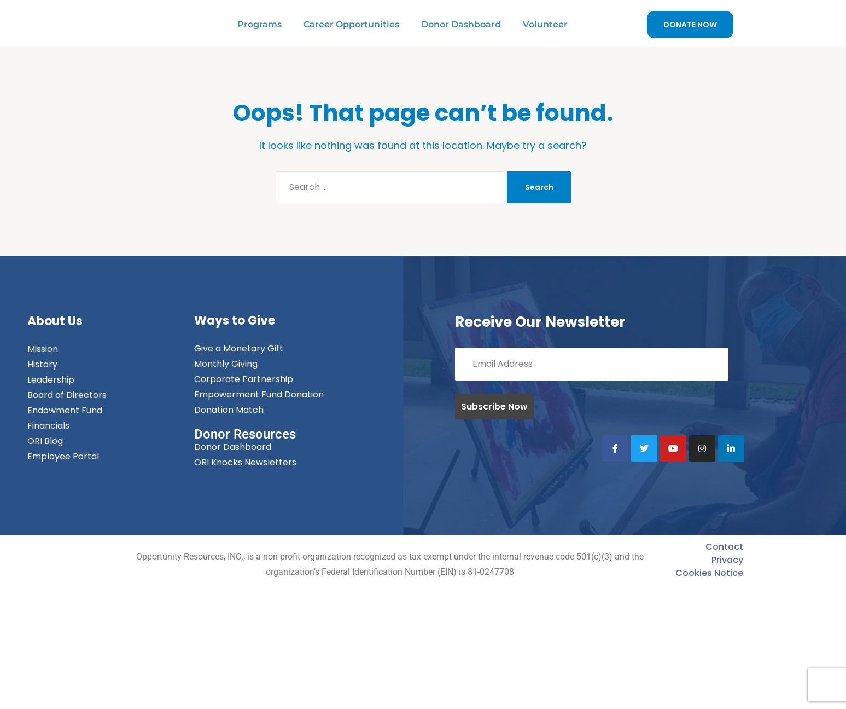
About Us (55, 321)
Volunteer (545, 24)
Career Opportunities (351, 24)
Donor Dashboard (461, 24)
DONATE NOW (690, 24)
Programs (259, 24)
